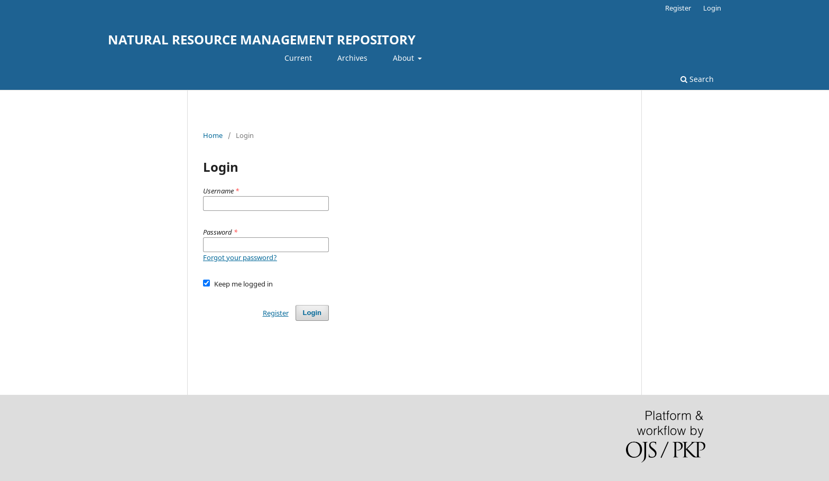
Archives (352, 58)
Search (697, 79)
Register (678, 8)
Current (298, 58)
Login (712, 8)
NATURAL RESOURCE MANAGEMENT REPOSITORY (262, 39)
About (404, 58)
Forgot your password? (240, 257)
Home (213, 135)
